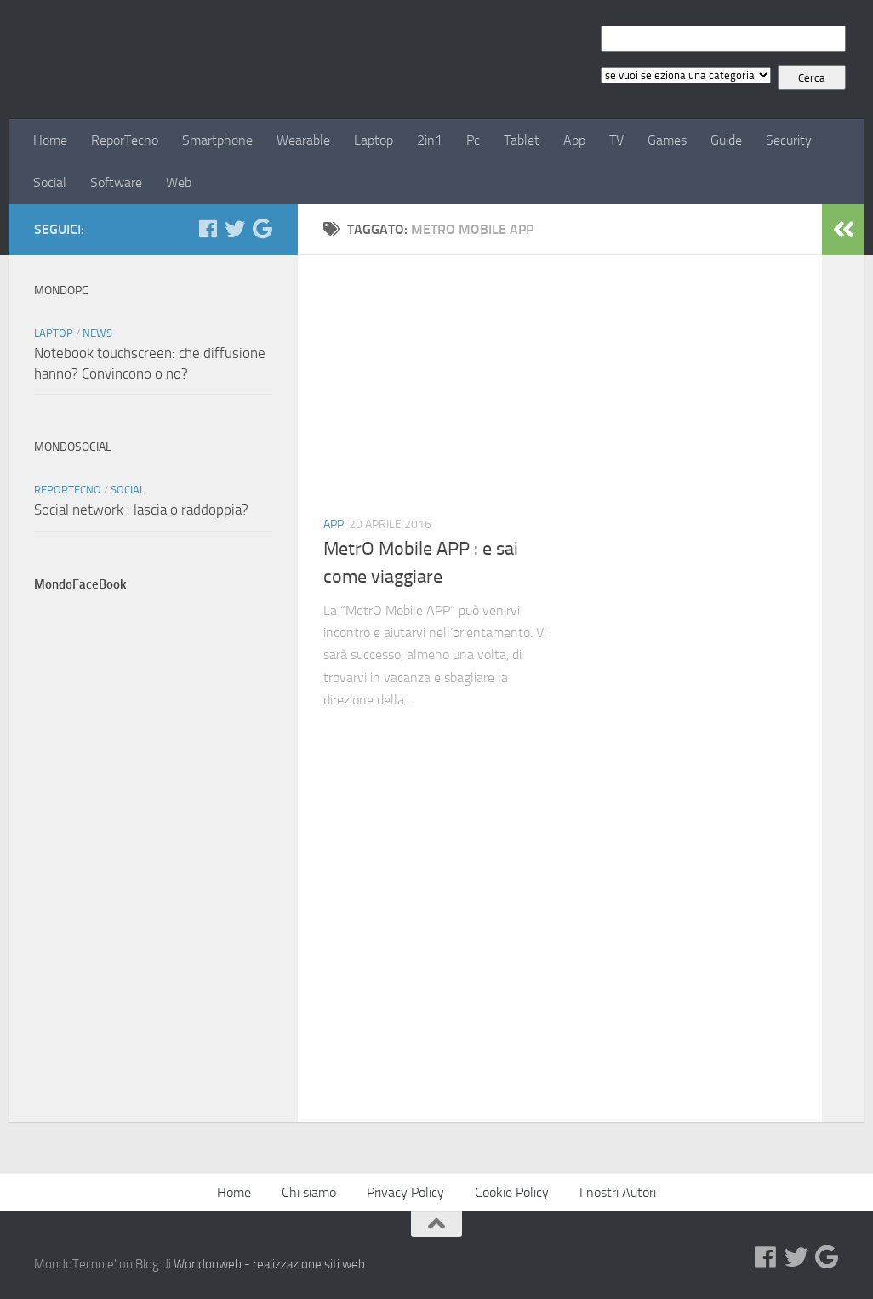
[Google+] (262, 229)
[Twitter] (235, 229)
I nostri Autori (617, 1192)
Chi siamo (309, 1192)
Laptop (373, 140)
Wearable (303, 140)
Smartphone (217, 140)
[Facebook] (207, 229)
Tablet (521, 140)
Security (789, 140)
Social (49, 182)
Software (116, 182)
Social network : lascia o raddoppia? (141, 509)
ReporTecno (124, 140)
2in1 (429, 140)
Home (50, 140)
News (97, 333)
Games (667, 140)
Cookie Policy (512, 1192)
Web (178, 182)
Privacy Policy (405, 1192)
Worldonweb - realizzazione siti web (269, 1264)
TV (616, 140)
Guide (726, 140)
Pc (473, 140)
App (574, 140)
